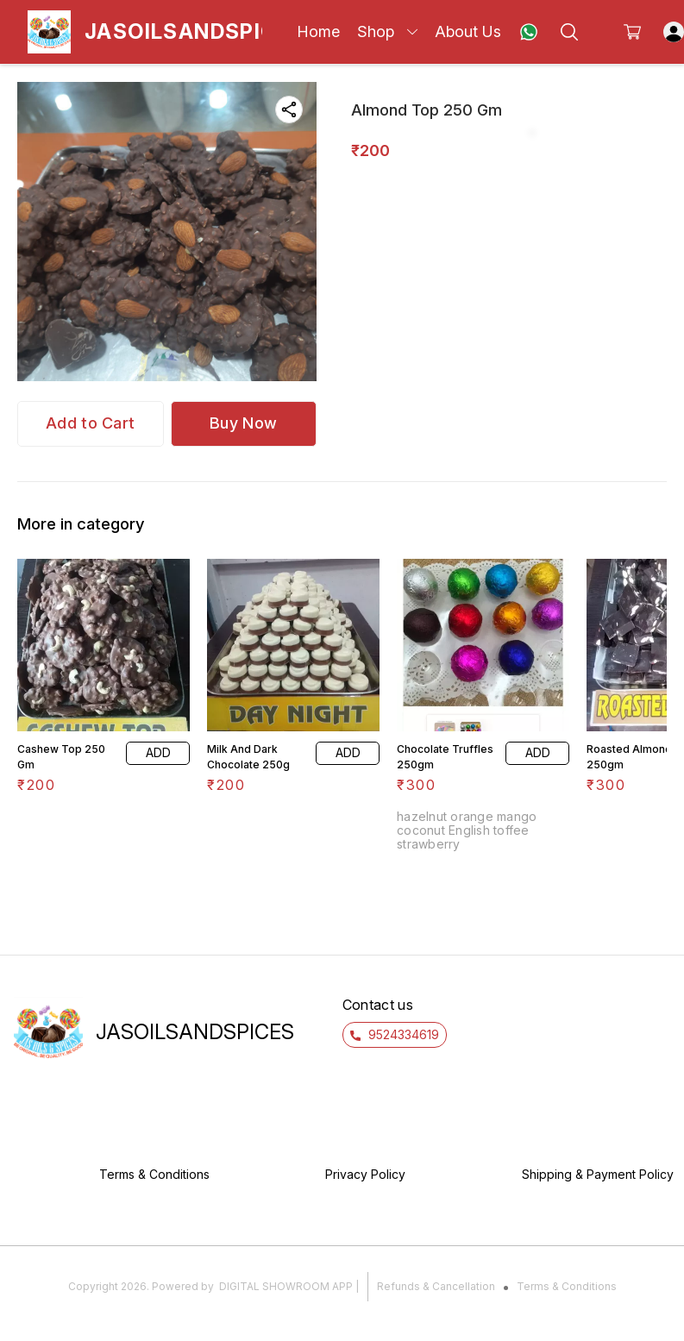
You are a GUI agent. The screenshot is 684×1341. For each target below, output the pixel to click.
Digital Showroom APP (286, 1286)
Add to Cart (90, 423)
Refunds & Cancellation (436, 1286)
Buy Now (243, 423)
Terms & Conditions (567, 1286)
